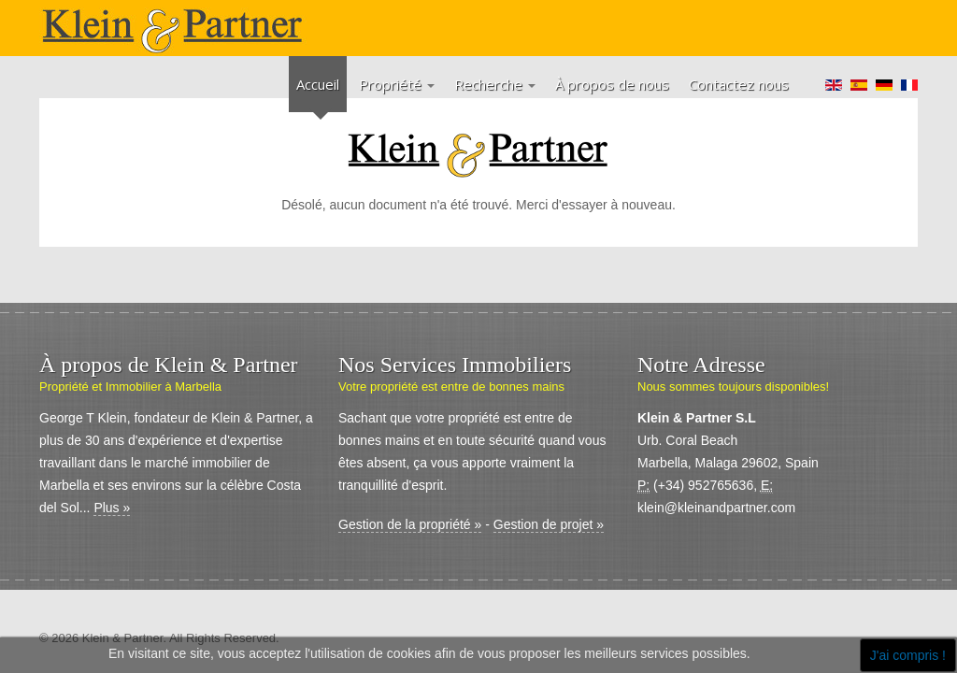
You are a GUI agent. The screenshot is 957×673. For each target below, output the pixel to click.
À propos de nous (612, 84)
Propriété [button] (397, 84)
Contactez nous (739, 84)
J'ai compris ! (908, 655)
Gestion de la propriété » (409, 524)
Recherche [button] (495, 84)
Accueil (317, 84)
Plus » (111, 507)
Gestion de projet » (548, 524)
